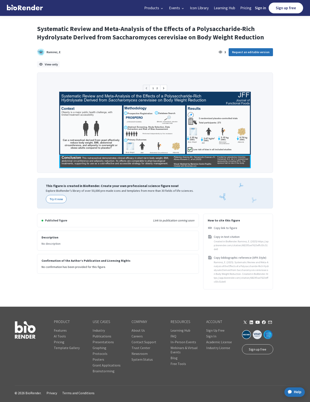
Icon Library (199, 7)
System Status (142, 359)
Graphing (99, 348)
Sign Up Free (215, 330)
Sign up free (286, 7)
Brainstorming (104, 371)
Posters (98, 359)
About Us (138, 330)
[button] (154, 8)
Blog (174, 358)
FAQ (173, 336)
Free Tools (178, 364)
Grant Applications (107, 365)
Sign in (260, 7)
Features (60, 330)
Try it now (56, 199)
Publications (102, 336)
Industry (99, 330)
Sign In (211, 336)
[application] (293, 392)
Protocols (100, 353)
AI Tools (60, 336)
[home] (25, 8)
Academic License (219, 342)
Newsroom (140, 353)
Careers (137, 336)
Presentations (103, 342)
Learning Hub (224, 7)
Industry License (218, 348)
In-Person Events (183, 342)
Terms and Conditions (78, 393)
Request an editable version (251, 52)
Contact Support (144, 342)
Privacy (51, 393)
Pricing (245, 7)
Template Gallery (67, 348)
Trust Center (141, 348)
